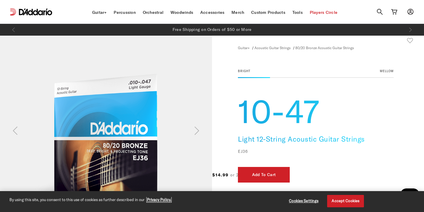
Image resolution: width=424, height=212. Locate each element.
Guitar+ (99, 12)
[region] (212, 201)
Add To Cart (372, 174)
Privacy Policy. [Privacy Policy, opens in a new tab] (159, 199)
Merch (237, 12)
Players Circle (324, 12)
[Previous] (13, 30)
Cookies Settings (303, 200)
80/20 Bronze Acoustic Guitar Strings (324, 48)
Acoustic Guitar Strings (272, 48)
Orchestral (153, 12)
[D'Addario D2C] (35, 12)
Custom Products (268, 12)
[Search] (379, 11)
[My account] (410, 11)
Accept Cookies (345, 200)
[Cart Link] (394, 11)
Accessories (212, 12)
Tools (297, 12)
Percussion (125, 12)
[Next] (410, 30)
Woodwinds (181, 12)
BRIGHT (244, 71)
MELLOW (387, 71)
